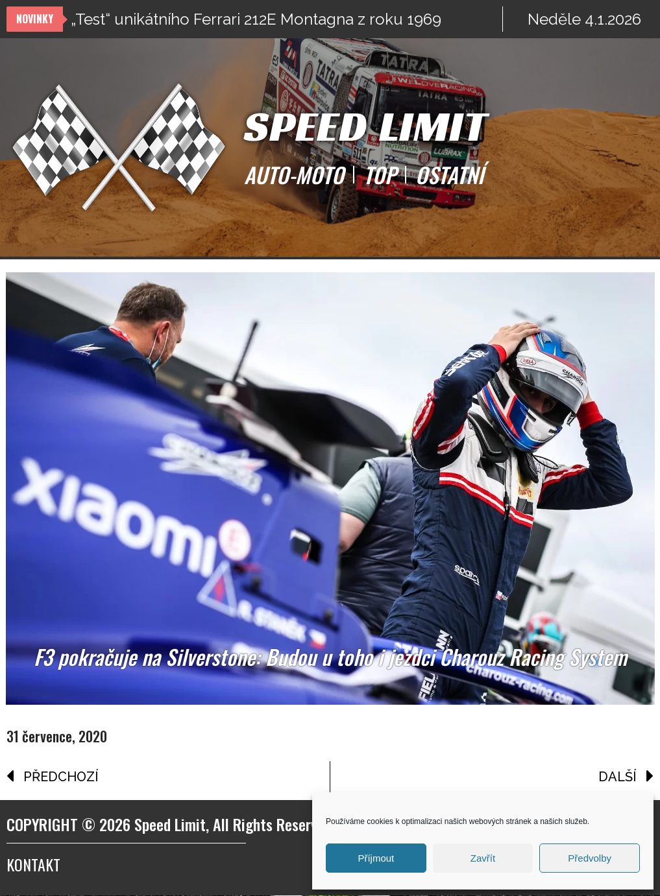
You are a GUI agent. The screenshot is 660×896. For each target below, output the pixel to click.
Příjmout (376, 858)
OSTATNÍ (449, 175)
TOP (379, 175)
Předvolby (589, 858)
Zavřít (483, 858)
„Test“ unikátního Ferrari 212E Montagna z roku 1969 (256, 19)
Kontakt (33, 865)
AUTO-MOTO (294, 175)
